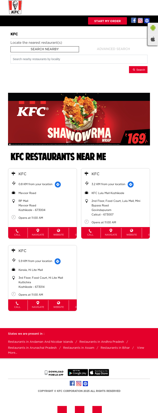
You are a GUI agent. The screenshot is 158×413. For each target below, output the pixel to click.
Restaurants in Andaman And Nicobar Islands (40, 341)
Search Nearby (45, 49)
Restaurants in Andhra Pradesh (101, 341)
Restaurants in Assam (78, 347)
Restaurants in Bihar (115, 347)
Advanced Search (113, 49)
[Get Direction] (58, 184)
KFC (22, 174)
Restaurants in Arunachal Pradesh (32, 347)
